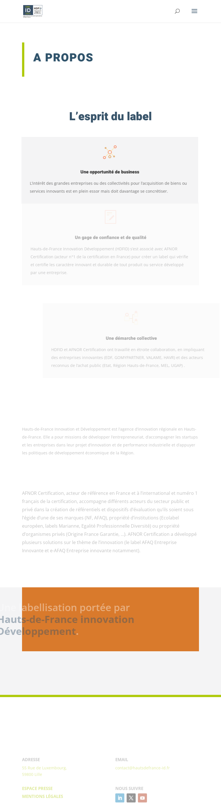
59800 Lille (32, 793)
